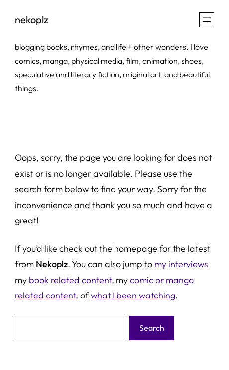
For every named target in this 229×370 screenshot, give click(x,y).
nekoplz (31, 19)
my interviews (181, 264)
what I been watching (133, 295)
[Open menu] (206, 19)
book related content (70, 280)
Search (151, 328)
